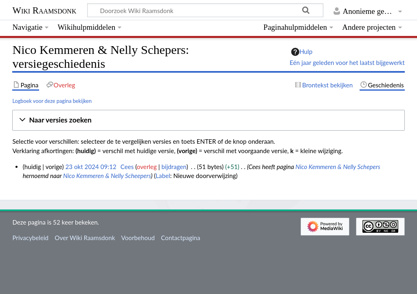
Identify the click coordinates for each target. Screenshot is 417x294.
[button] (208, 120)
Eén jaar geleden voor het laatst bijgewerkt (347, 62)
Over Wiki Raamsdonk (85, 237)
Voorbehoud (138, 237)
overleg (147, 166)
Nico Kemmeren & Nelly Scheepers (107, 175)
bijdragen (174, 166)
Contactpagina (180, 237)
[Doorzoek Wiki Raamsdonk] (205, 10)
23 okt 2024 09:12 (90, 166)
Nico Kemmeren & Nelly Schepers (337, 166)
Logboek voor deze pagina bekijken (52, 101)
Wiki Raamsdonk (44, 10)
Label (163, 175)
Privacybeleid (30, 237)
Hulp (301, 52)
